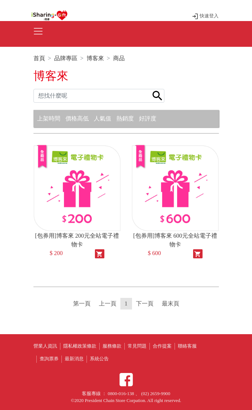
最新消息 (74, 358)
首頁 (39, 58)
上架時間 (48, 118)
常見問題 (137, 346)
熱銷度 (125, 118)
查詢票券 (49, 358)
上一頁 (107, 303)
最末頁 (170, 303)
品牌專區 (65, 58)
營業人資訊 (45, 346)
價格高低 (77, 118)
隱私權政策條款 (79, 346)
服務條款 (112, 346)
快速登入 (205, 16)
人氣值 (102, 118)
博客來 (95, 58)
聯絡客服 (187, 346)
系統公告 (99, 358)
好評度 (147, 118)
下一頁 (144, 303)
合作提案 (162, 346)
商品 (119, 58)
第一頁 (82, 303)
